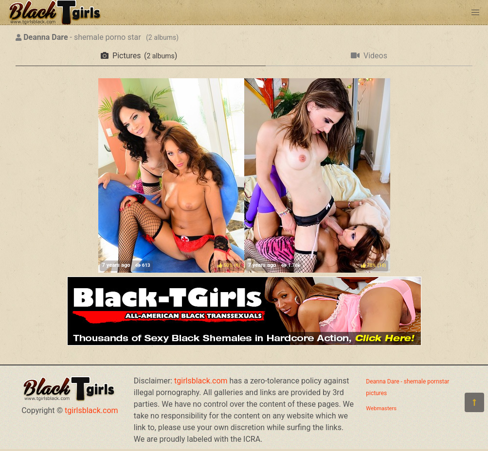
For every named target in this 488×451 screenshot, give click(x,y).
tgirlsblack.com (91, 410)
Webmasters (381, 408)
